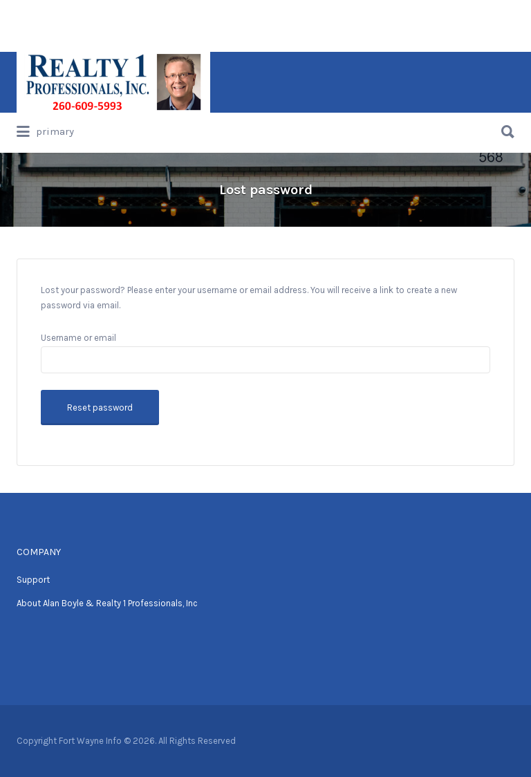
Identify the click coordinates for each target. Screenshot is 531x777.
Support (33, 579)
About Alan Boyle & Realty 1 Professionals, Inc (107, 603)
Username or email (78, 338)
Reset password (100, 407)
